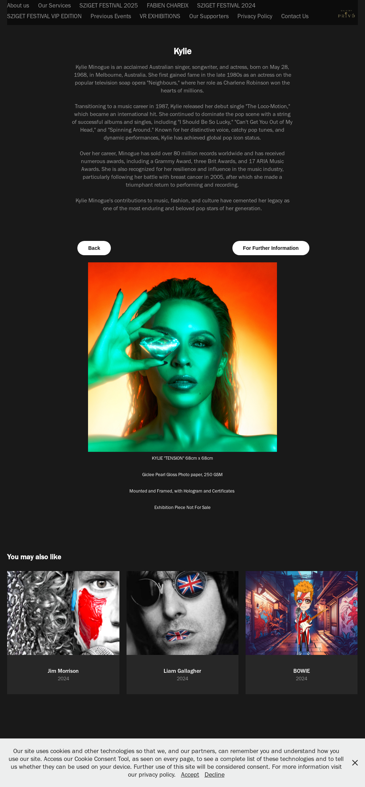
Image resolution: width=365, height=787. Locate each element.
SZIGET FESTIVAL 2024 (226, 5)
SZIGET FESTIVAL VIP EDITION (44, 16)
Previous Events (111, 16)
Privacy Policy (254, 16)
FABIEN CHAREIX (168, 5)
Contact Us (295, 16)
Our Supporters (209, 16)
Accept (190, 774)
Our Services (54, 5)
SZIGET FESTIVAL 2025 (108, 5)
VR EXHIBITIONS (160, 16)
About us (18, 5)
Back (94, 248)
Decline (215, 774)
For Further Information (271, 248)
